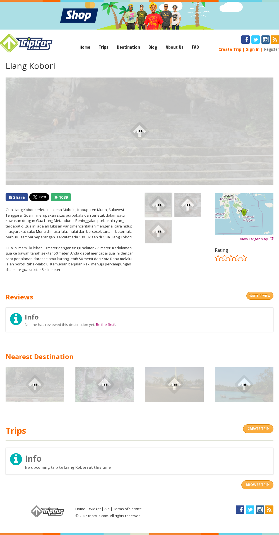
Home (85, 47)
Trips (104, 47)
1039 (61, 197)
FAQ (195, 47)
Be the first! (105, 324)
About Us (175, 47)
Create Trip (229, 49)
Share (17, 197)
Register (271, 49)
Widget (95, 508)
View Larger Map (256, 238)
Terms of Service (127, 508)
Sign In (252, 49)
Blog (152, 47)
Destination (128, 47)
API (107, 508)
